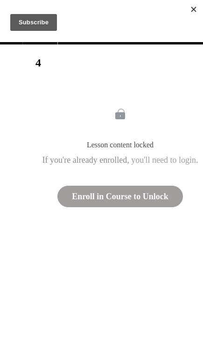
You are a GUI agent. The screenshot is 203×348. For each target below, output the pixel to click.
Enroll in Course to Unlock (120, 196)
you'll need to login (163, 160)
